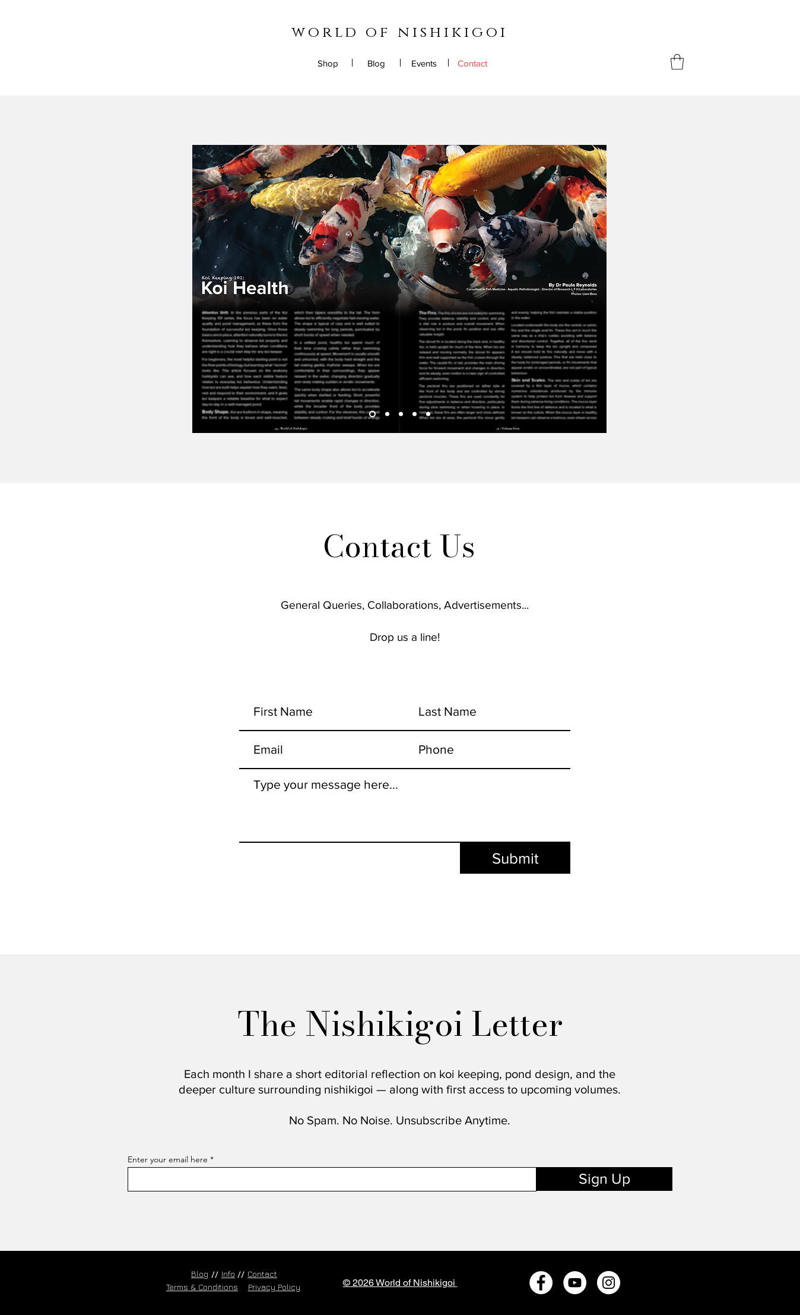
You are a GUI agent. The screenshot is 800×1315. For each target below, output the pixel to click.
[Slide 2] (387, 414)
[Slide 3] (401, 414)
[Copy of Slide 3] (414, 414)
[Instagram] (608, 1282)
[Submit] (515, 858)
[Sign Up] (604, 1179)
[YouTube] (574, 1282)
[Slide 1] (372, 414)
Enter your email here (168, 1159)
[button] (677, 61)
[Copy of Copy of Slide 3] (428, 414)
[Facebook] (541, 1282)
